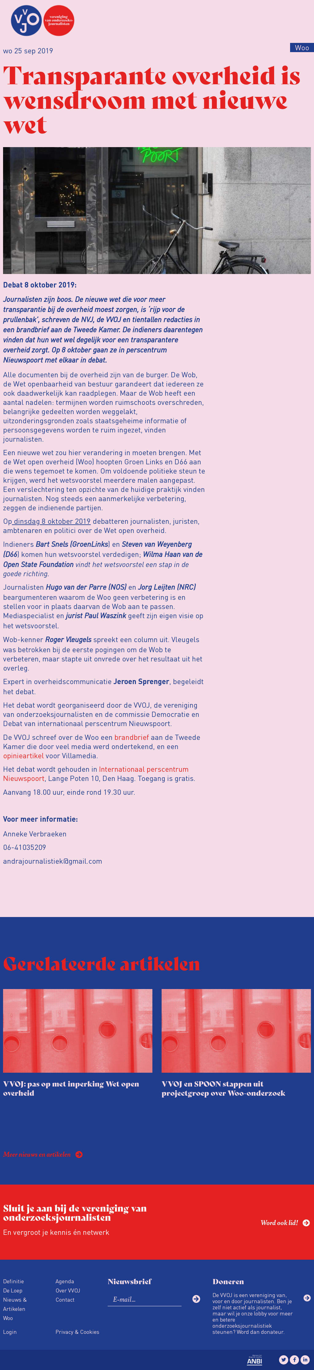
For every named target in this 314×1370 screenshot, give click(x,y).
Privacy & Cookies (77, 1331)
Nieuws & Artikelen (15, 1304)
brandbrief (131, 737)
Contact (65, 1299)
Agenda (65, 1280)
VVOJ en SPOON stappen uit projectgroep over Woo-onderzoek (223, 1088)
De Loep (12, 1290)
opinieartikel (23, 755)
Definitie (13, 1280)
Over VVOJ (68, 1290)
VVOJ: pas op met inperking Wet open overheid (71, 1088)
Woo (8, 1317)
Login (10, 1331)
